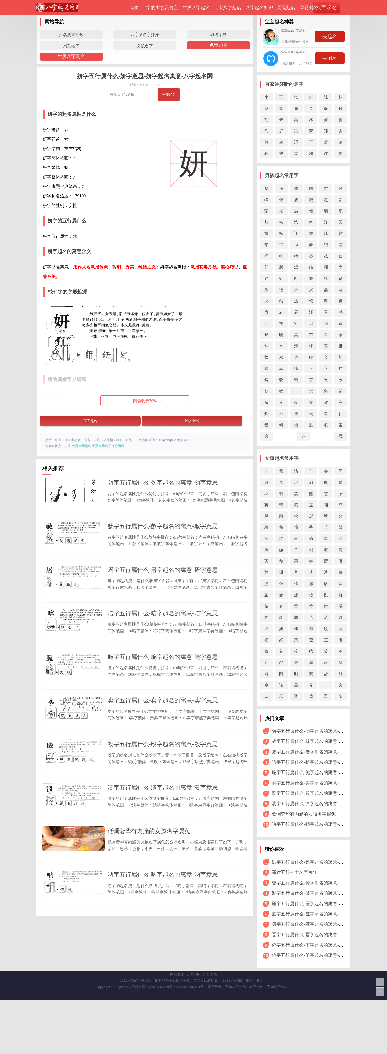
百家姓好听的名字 (284, 84)
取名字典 (218, 34)
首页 (134, 7)
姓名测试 (192, 421)
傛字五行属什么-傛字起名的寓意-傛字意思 (314, 955)
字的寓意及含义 (162, 7)
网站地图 (177, 1028)
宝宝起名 (90, 421)
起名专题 (210, 1028)
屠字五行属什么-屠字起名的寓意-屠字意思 (163, 590)
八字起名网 (136, 1040)
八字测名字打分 (145, 34)
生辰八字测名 (71, 56)
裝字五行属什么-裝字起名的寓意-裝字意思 (314, 893)
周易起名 (286, 7)
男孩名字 (71, 45)
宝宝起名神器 (279, 21)
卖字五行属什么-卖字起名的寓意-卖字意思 (163, 750)
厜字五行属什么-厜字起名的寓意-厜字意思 (314, 903)
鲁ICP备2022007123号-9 (188, 1040)
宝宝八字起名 (227, 7)
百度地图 (193, 1028)
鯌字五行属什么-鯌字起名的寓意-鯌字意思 (314, 862)
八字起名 (326, 7)
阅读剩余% (147, 400)
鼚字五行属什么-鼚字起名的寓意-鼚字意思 (314, 882)
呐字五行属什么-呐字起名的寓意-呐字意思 (163, 965)
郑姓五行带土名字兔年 (294, 872)
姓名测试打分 (71, 34)
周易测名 (308, 7)
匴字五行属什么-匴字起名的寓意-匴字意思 (314, 914)
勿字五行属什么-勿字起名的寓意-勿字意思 (163, 482)
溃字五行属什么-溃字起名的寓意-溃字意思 (163, 858)
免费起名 (218, 45)
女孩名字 (145, 45)
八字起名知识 (259, 7)
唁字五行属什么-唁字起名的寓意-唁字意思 (163, 643)
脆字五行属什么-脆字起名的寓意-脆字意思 (163, 697)
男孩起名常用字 (282, 175)
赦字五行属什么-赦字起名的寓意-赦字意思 (163, 536)
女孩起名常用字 (282, 458)
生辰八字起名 (196, 7)
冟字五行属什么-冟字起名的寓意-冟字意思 (314, 934)
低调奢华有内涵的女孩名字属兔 (149, 911)
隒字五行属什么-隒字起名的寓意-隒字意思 (314, 924)
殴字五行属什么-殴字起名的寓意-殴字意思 (163, 804)
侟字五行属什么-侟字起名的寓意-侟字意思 (314, 945)
